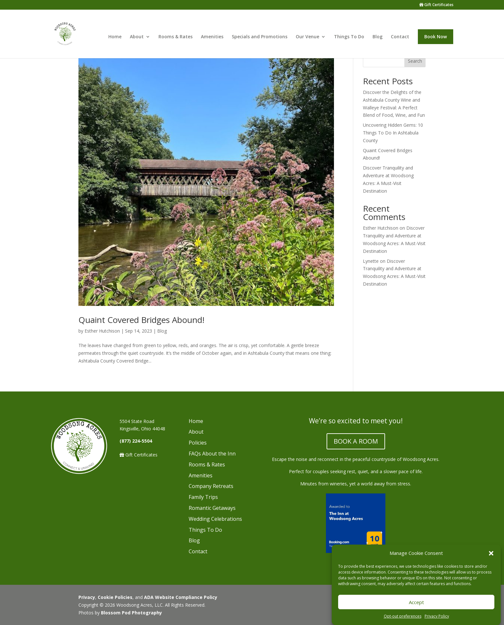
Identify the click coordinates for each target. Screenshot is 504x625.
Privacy (86, 597)
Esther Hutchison (102, 331)
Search (415, 61)
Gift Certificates (436, 5)
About (137, 37)
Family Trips (203, 497)
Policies (198, 442)
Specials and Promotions (259, 37)
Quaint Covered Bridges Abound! (141, 320)
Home (115, 37)
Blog (377, 37)
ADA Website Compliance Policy (180, 597)
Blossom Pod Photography (131, 613)
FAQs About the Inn (212, 453)
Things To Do (349, 37)
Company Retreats (211, 486)
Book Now (435, 36)
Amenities (212, 37)
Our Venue (307, 37)
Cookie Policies (115, 597)
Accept (416, 602)
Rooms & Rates (175, 37)
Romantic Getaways (212, 507)
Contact (400, 37)
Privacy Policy (437, 616)
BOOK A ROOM (356, 441)
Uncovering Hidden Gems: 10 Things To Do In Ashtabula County (393, 132)
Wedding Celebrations (215, 518)
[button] (491, 553)
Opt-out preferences (402, 616)
